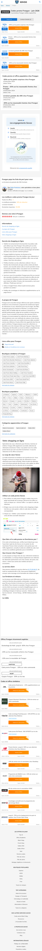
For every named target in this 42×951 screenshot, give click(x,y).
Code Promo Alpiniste (29, 360)
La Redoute (6, 394)
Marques (8, 5)
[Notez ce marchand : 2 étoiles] (5, 216)
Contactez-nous (21, 932)
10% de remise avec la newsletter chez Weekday (23, 761)
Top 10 (21, 835)
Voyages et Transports (21, 896)
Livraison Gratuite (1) (25, 19)
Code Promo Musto (8, 382)
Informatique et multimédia (21, 899)
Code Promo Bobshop (22, 356)
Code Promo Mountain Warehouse (12, 360)
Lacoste (19, 401)
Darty (21, 398)
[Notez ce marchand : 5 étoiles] (11, 216)
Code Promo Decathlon (23, 363)
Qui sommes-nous (21, 930)
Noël (21, 851)
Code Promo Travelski (26, 373)
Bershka (27, 401)
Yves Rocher (33, 404)
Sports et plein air (21, 428)
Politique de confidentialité (21, 943)
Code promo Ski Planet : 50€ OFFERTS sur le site (23, 731)
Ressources (21, 919)
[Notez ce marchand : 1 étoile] (3, 216)
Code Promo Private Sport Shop (11, 376)
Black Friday (21, 840)
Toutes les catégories (21, 908)
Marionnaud (24, 404)
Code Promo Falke (20, 382)
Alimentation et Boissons (21, 904)
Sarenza (5, 401)
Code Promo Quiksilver (9, 366)
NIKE (4, 398)
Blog (21, 935)
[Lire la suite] (3, 425)
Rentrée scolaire (21, 854)
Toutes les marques (21, 885)
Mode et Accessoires (8, 428)
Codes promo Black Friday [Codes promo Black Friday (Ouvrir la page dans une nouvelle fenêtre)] (21, 916)
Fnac (9, 398)
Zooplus (16, 404)
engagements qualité (25, 168)
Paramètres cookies (21, 949)
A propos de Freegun (8, 229)
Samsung (5, 407)
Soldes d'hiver (6, 431)
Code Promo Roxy (22, 366)
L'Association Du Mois (21, 921)
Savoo (2, 5)
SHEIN (35, 394)
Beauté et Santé (21, 901)
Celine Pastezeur (15, 187)
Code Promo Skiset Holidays (10, 373)
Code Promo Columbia (9, 363)
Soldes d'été (31, 428)
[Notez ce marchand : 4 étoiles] (9, 216)
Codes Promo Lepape (8, 356)
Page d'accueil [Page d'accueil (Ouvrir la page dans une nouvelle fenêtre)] (8, 344)
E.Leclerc (13, 407)
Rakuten (34, 401)
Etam (4, 404)
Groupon (12, 401)
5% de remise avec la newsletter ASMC (20, 788)
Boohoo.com (29, 398)
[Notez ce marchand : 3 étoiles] (7, 216)
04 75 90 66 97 (32, 569)
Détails (38, 31)
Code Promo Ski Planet (22, 369)
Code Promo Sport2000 (28, 376)
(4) (9, 19)
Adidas (15, 398)
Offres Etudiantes (21, 837)
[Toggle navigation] (2, 2)
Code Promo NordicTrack (22, 379)
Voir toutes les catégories (8, 434)
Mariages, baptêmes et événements (21, 862)
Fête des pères (21, 859)
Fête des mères (21, 856)
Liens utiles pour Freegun (9, 232)
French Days (21, 843)
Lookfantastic (14, 410)
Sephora (14, 394)
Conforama (24, 410)
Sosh (9, 404)
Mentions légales (21, 946)
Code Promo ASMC (8, 379)
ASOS (20, 394)
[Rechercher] (40, 2)
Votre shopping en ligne (9, 235)
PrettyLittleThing (7, 414)
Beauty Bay (28, 407)
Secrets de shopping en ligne (10, 226)
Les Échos (5, 410)
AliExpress (28, 394)
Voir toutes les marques (8, 385)
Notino (20, 407)
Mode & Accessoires (21, 893)
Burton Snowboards (8, 369)
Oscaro (32, 410)
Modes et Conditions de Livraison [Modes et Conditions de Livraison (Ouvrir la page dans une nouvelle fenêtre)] (13, 347)
